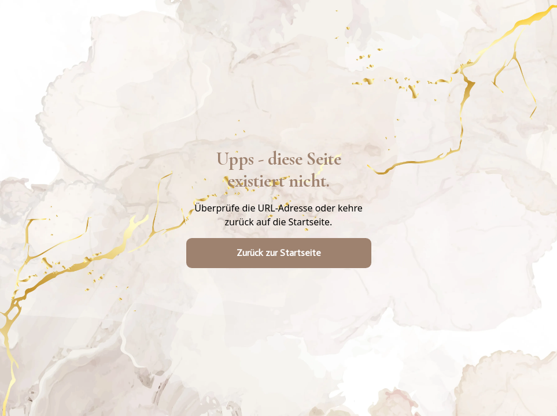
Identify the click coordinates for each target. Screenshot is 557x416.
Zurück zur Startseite (279, 252)
